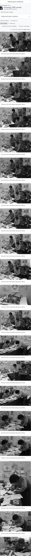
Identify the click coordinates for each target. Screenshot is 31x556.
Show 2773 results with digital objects (20, 29)
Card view (4, 23)
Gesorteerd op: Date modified (9, 26)
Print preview (5, 20)
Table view (11, 23)
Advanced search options (9, 16)
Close (9, 5)
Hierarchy (14, 20)
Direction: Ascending (24, 26)
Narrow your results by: (15, 2)
